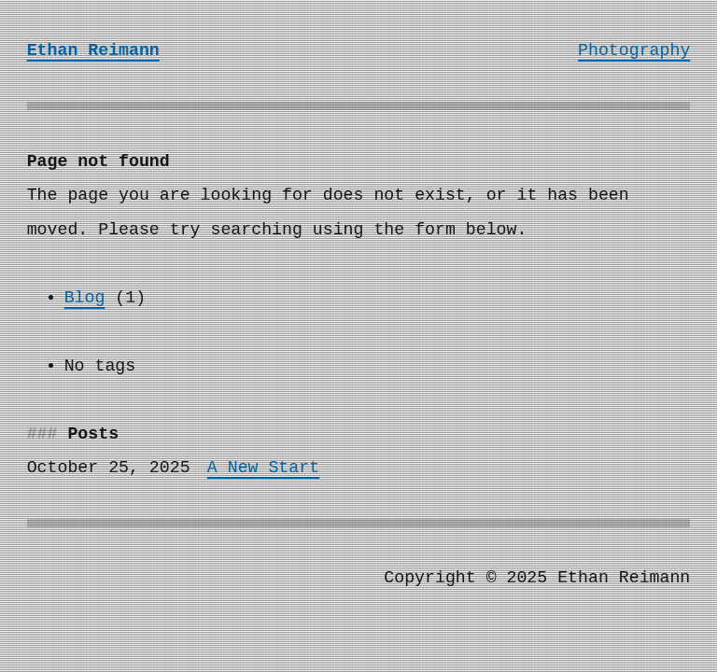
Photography (634, 50)
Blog (84, 297)
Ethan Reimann (93, 50)
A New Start (263, 467)
